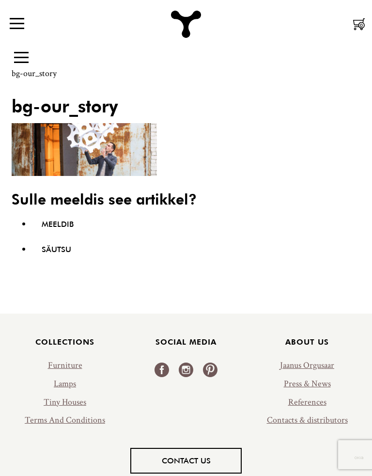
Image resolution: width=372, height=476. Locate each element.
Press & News (307, 383)
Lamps (65, 383)
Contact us (186, 460)
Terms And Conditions (65, 420)
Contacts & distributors (307, 420)
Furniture (65, 365)
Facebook (162, 370)
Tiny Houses (65, 402)
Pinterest (210, 370)
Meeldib (58, 224)
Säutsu (56, 249)
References (307, 402)
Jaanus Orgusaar (307, 365)
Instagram (186, 370)
